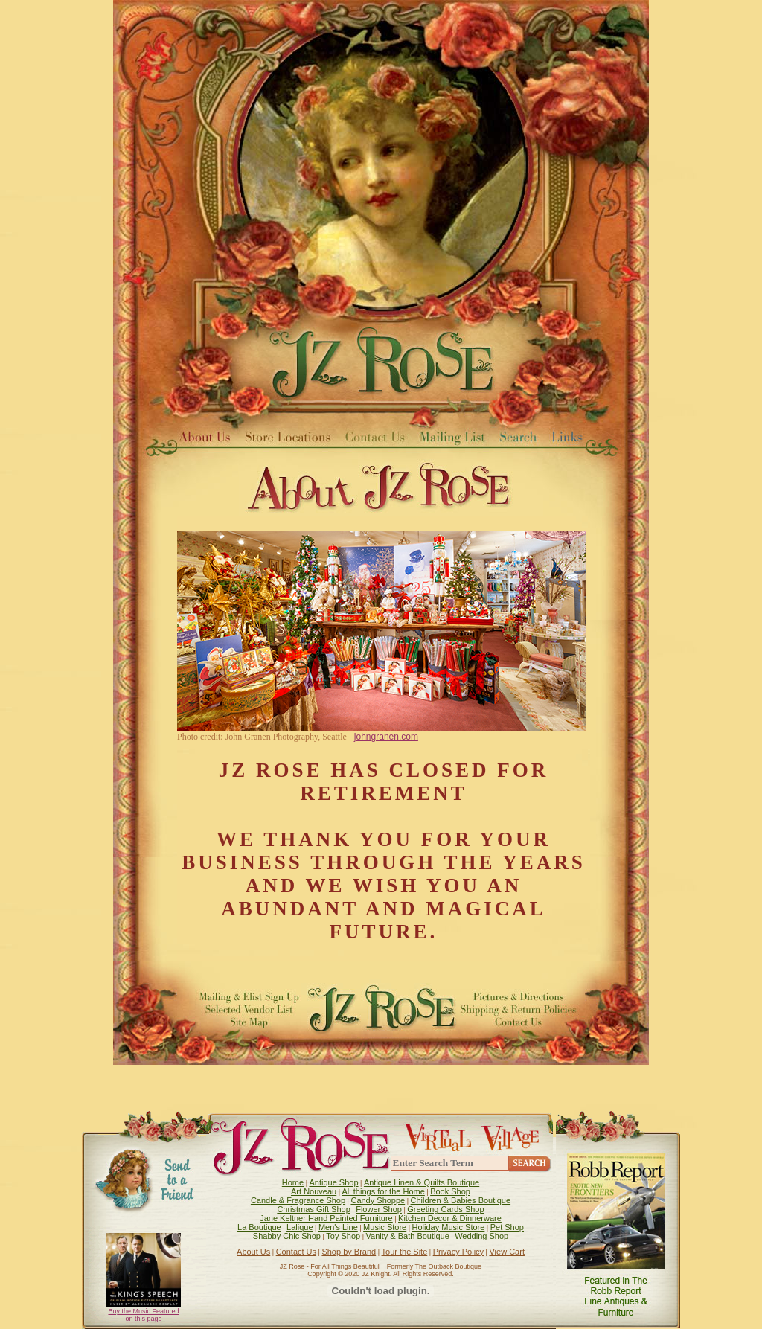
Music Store (384, 1227)
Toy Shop (343, 1236)
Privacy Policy (458, 1251)
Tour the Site (405, 1251)
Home (293, 1182)
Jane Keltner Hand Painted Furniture (326, 1218)
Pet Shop (507, 1227)
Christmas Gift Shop (313, 1209)
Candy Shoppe (377, 1200)
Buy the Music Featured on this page (143, 1314)
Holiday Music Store (448, 1227)
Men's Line (338, 1227)
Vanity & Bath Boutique (407, 1236)
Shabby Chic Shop (287, 1236)
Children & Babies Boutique (461, 1200)
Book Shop (450, 1191)
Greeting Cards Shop (445, 1209)
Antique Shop (333, 1182)
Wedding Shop (481, 1236)
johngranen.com (386, 736)
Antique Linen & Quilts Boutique (421, 1182)
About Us (253, 1251)
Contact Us (296, 1251)
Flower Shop (379, 1209)
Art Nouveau (313, 1191)
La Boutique (259, 1227)
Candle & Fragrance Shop (298, 1200)
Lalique (299, 1227)
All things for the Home (383, 1191)
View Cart (506, 1251)
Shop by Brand (348, 1251)
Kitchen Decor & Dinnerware (450, 1218)
